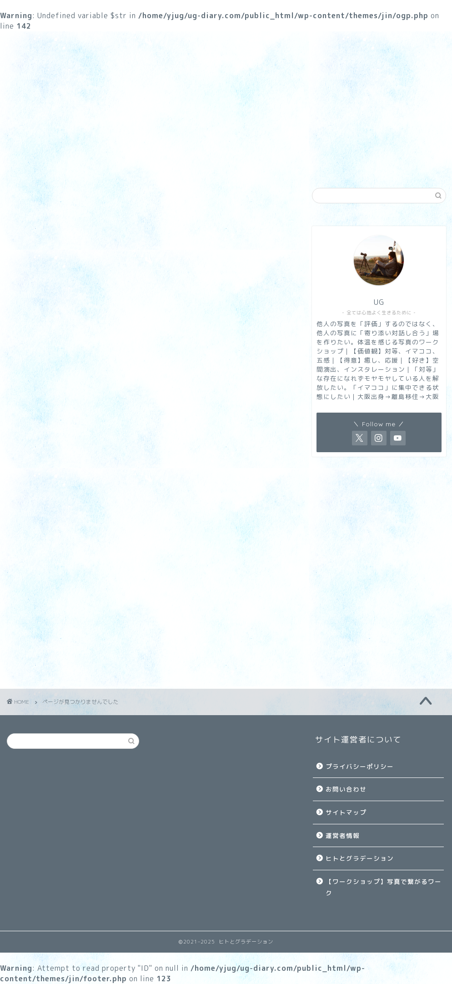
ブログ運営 (357, 163)
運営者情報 (343, 835)
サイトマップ (346, 812)
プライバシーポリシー (360, 766)
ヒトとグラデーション (360, 858)
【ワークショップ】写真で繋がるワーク (384, 887)
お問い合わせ (346, 789)
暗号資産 (51, 637)
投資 (44, 624)
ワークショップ (48, 163)
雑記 (280, 163)
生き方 (203, 163)
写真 (125, 163)
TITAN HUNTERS (66, 585)
